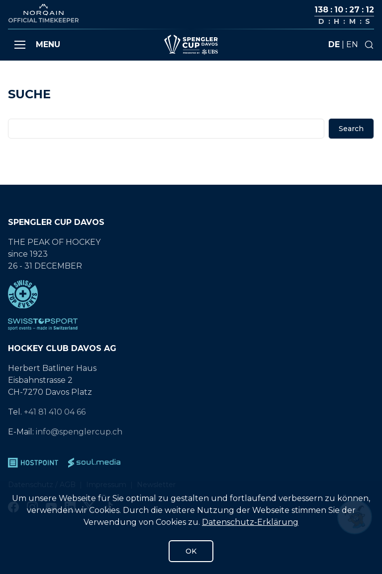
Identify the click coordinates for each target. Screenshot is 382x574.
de (334, 44)
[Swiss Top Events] (191, 294)
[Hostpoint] (33, 463)
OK (191, 551)
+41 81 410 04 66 (55, 412)
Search (351, 128)
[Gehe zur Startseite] (191, 45)
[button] (20, 45)
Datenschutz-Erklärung (250, 522)
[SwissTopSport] (191, 324)
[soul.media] (94, 463)
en (352, 44)
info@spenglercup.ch (79, 431)
